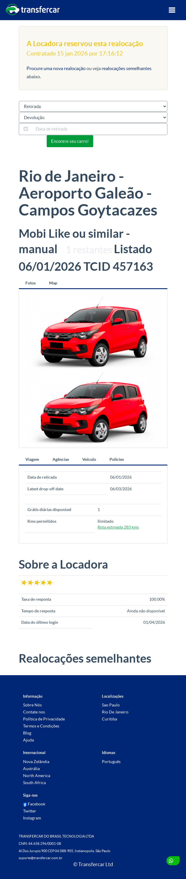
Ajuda (28, 740)
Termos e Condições (41, 726)
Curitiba (109, 719)
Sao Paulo (111, 705)
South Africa (34, 782)
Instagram (32, 818)
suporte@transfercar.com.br (40, 858)
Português (111, 761)
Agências (61, 459)
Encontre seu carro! (70, 141)
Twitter (29, 811)
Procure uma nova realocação (56, 68)
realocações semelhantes (127, 68)
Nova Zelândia (36, 761)
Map (53, 283)
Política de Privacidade (44, 719)
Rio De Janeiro (115, 712)
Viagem (32, 459)
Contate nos (34, 712)
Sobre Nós (32, 705)
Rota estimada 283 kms (118, 527)
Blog (27, 733)
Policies (116, 459)
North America (36, 775)
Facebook (34, 804)
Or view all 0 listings (117, 141)
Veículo (89, 459)
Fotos (30, 283)
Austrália (31, 768)
